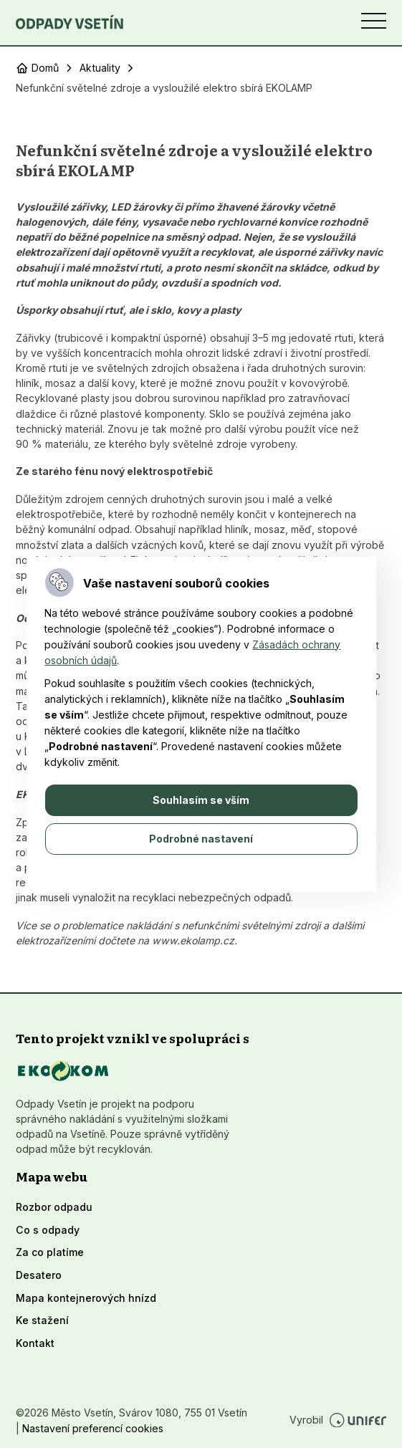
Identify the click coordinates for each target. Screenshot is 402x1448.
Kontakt (35, 1343)
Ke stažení (42, 1320)
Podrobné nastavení (201, 839)
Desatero (39, 1275)
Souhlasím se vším (201, 800)
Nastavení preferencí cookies (92, 1428)
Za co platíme (50, 1252)
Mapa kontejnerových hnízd (86, 1298)
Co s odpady (48, 1230)
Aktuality (100, 68)
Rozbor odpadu (54, 1207)
